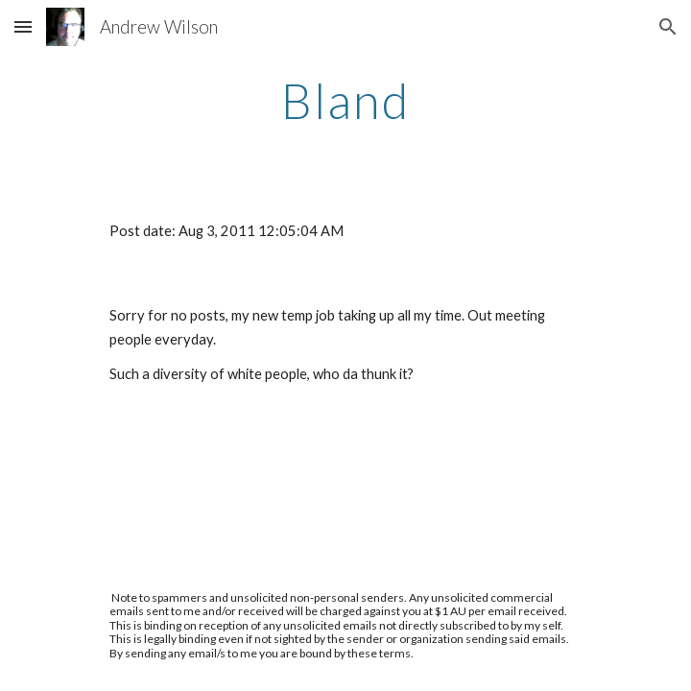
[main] (345, 100)
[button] (23, 26)
